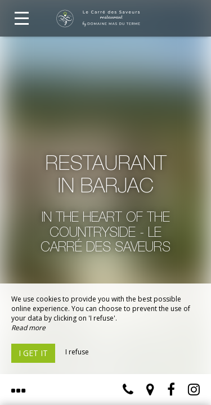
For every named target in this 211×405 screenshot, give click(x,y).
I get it (33, 353)
